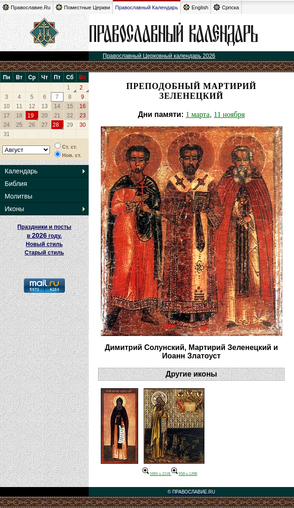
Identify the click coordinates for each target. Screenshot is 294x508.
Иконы (14, 209)
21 (57, 115)
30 (82, 125)
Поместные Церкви (83, 7)
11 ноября (229, 114)
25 (19, 125)
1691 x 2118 (156, 473)
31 (6, 134)
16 (82, 106)
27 (45, 125)
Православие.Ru (26, 7)
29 (70, 125)
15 (70, 106)
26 (32, 125)
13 (45, 106)
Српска (226, 7)
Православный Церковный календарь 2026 (159, 56)
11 (19, 106)
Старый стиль (44, 252)
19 (31, 115)
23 (82, 115)
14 (57, 106)
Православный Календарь (146, 7)
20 (45, 115)
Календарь (21, 171)
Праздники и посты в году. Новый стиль (44, 235)
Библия (16, 183)
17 (6, 115)
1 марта (198, 114)
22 (70, 115)
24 (6, 125)
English (195, 7)
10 (6, 106)
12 (32, 106)
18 (19, 115)
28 (56, 125)
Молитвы (18, 196)
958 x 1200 (184, 473)
